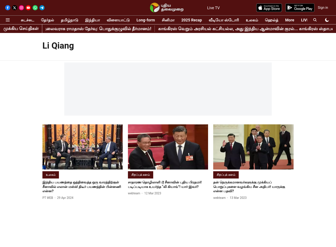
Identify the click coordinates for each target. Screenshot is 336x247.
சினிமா (168, 20)
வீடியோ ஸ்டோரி (224, 20)
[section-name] (50, 175)
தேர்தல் (47, 20)
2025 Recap (191, 20)
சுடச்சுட (27, 20)
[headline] (82, 186)
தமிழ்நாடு (69, 20)
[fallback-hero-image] (82, 147)
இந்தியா (92, 20)
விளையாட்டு (118, 20)
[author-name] (48, 198)
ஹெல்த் (271, 20)
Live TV (213, 8)
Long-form (145, 20)
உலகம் (252, 20)
